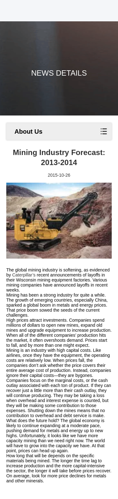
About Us (28, 131)
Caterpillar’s (23, 274)
